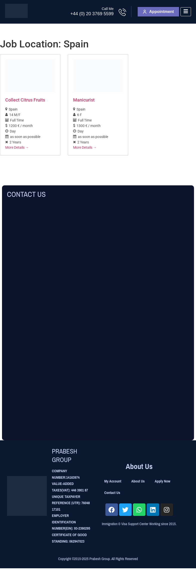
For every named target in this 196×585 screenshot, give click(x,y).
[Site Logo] (16, 16)
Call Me (107, 9)
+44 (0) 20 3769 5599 (92, 13)
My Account (112, 481)
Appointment (158, 11)
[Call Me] (122, 12)
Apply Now (162, 481)
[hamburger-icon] (185, 11)
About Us (138, 481)
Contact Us (112, 492)
